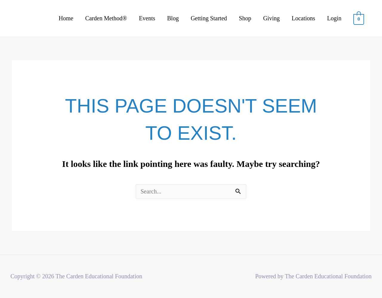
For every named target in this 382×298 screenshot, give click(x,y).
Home (66, 18)
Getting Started (209, 18)
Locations (303, 18)
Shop (245, 18)
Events (147, 18)
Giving (271, 18)
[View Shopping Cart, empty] (358, 18)
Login (334, 18)
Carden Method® (106, 18)
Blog (173, 18)
